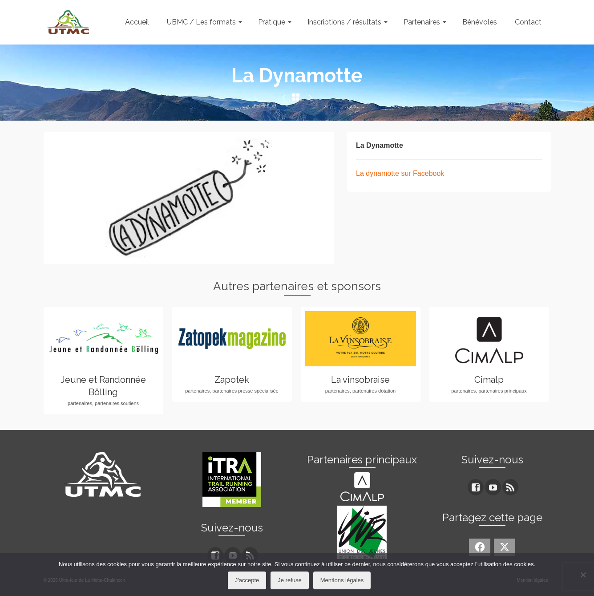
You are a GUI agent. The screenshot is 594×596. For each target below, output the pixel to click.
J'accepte (247, 580)
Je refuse (289, 580)
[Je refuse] (582, 574)
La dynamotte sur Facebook (400, 173)
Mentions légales (342, 580)
